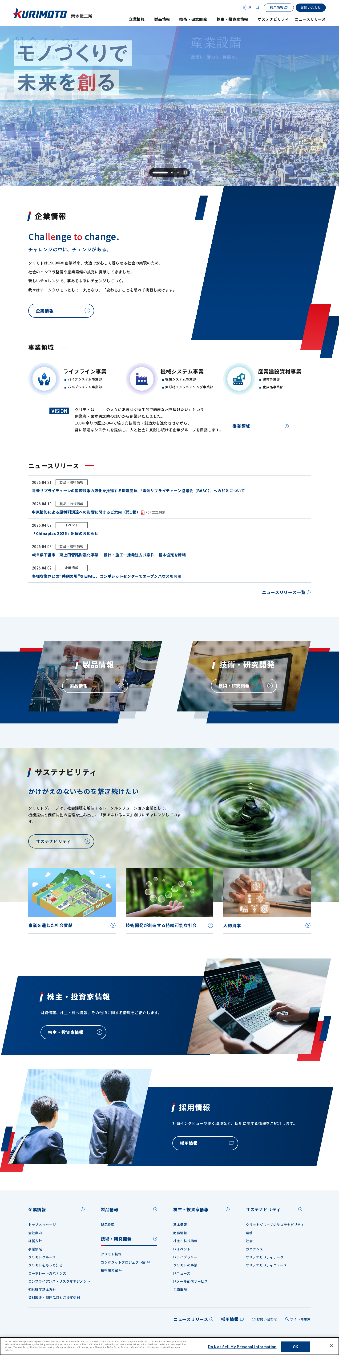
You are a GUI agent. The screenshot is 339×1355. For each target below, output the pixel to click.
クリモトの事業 (185, 1265)
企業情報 (137, 19)
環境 (249, 1232)
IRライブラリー (185, 1257)
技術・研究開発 (193, 19)
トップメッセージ (42, 1224)
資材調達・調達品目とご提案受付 (54, 1297)
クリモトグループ (42, 1257)
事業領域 (241, 428)
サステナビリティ (273, 19)
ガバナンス (254, 1249)
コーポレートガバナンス (47, 1273)
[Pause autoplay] (185, 172)
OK (295, 1347)
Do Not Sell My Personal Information (242, 1347)
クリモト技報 (111, 1254)
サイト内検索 (300, 1319)
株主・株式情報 (185, 1240)
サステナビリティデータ (265, 1257)
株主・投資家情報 (232, 19)
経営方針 (35, 1240)
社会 (249, 1240)
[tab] (159, 172)
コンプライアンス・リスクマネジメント (59, 1281)
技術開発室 (109, 1270)
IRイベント (181, 1249)
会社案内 (35, 1232)
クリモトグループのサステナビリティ (275, 1224)
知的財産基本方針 (42, 1289)
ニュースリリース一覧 (284, 594)
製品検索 (108, 1224)
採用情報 (230, 1319)
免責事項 (180, 1289)
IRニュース (181, 1273)
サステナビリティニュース (266, 1265)
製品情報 (162, 19)
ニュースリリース (310, 19)
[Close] (331, 1346)
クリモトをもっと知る (45, 1265)
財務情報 (180, 1232)
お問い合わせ (267, 1319)
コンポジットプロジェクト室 (123, 1262)
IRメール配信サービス (190, 1281)
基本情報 (180, 1224)
